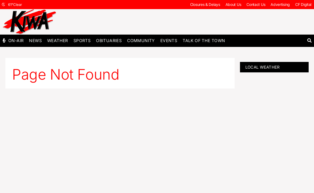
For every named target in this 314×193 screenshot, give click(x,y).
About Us (233, 4)
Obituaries (109, 40)
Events (168, 40)
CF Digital (303, 4)
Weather (57, 40)
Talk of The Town (204, 40)
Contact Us (255, 4)
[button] (309, 40)
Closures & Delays (205, 4)
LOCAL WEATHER (262, 67)
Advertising (280, 4)
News (35, 40)
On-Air (16, 40)
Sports (82, 40)
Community (141, 40)
